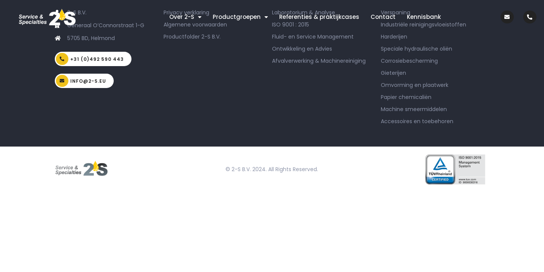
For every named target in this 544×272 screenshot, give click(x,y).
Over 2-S (185, 17)
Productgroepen (240, 17)
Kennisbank (424, 17)
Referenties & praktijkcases (319, 17)
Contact (383, 17)
